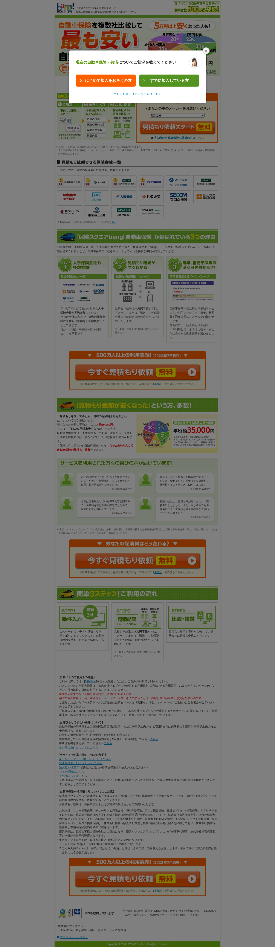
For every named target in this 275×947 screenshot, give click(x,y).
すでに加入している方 (169, 80)
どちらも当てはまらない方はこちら (137, 94)
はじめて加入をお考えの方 (108, 80)
